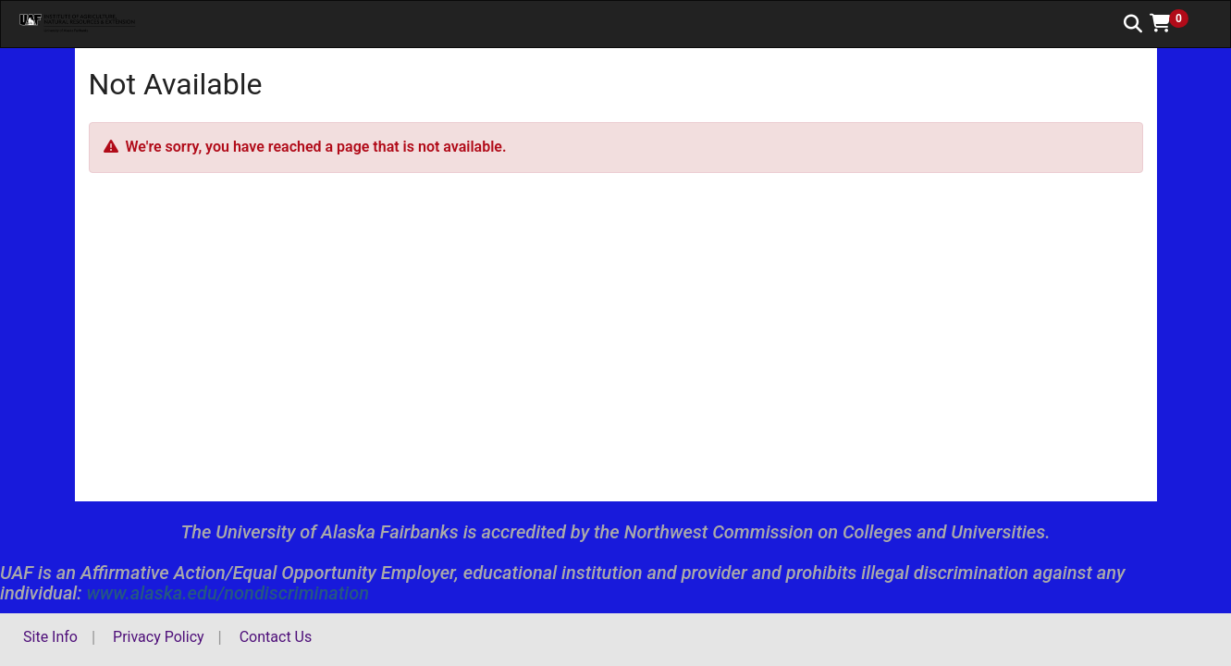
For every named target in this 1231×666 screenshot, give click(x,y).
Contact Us (276, 637)
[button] (1175, 23)
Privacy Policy (158, 637)
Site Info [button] (50, 637)
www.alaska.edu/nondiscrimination (227, 593)
